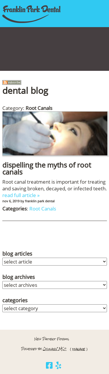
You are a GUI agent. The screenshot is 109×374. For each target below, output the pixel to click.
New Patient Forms (51, 339)
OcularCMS (55, 348)
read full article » (21, 195)
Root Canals (42, 208)
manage (78, 348)
